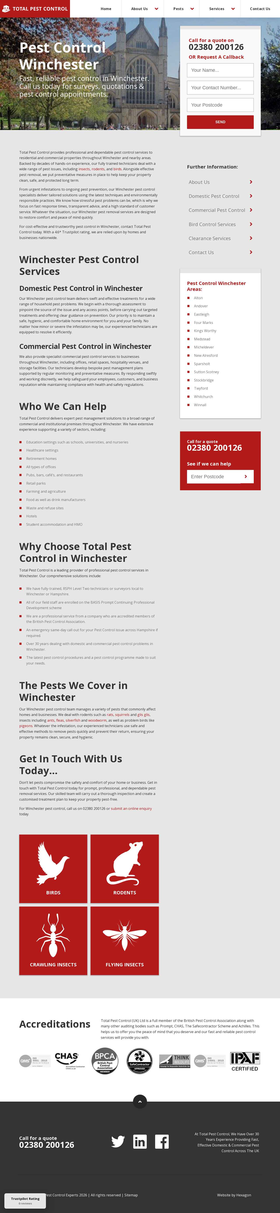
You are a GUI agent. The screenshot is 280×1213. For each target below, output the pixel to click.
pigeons (26, 725)
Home (106, 8)
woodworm (97, 720)
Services (216, 8)
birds (117, 169)
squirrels (122, 714)
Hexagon (243, 1195)
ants (50, 720)
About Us (139, 8)
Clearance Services (210, 238)
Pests (178, 8)
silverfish (73, 720)
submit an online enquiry (131, 808)
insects (84, 169)
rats (110, 714)
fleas (60, 720)
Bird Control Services (212, 224)
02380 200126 (216, 46)
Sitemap (131, 1195)
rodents (98, 169)
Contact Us (260, 8)
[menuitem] (106, 9)
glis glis (143, 714)
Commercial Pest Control (217, 210)
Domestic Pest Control (214, 196)
